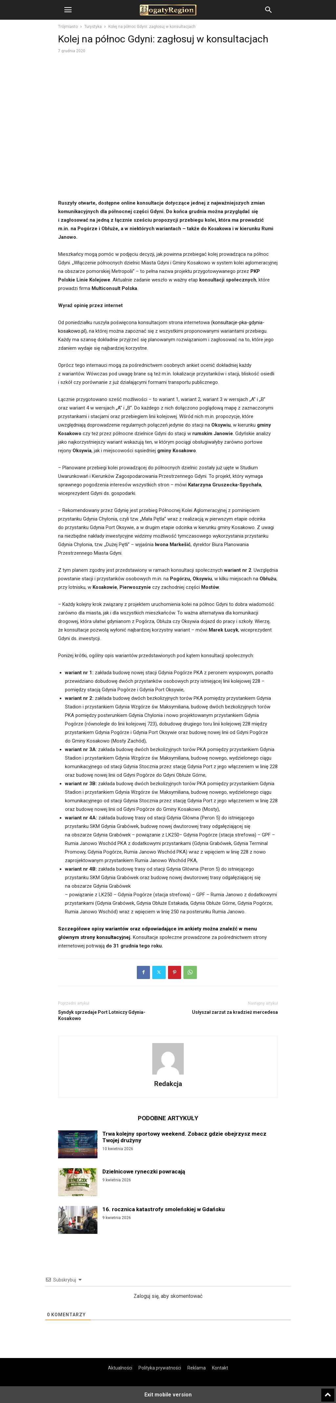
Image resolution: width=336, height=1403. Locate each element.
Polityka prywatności (159, 1367)
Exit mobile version (168, 1395)
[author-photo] (168, 1074)
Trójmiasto (68, 26)
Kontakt (220, 1367)
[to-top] (327, 1392)
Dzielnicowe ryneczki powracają (143, 1171)
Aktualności (120, 1367)
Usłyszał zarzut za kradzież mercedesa (235, 1012)
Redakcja (168, 1084)
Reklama (196, 1367)
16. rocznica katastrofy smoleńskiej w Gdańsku (163, 1209)
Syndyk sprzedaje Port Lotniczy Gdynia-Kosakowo (101, 1015)
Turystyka (93, 26)
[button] (68, 10)
